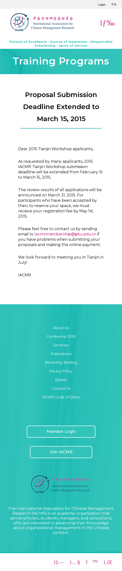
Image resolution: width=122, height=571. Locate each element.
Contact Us (61, 388)
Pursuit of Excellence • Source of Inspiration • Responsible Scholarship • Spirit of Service (61, 43)
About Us (61, 328)
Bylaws (61, 380)
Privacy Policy (61, 371)
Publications (61, 354)
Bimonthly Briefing (61, 362)
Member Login (61, 431)
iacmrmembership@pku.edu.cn (65, 234)
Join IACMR (61, 452)
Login (102, 4)
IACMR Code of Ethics (61, 397)
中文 (114, 4)
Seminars (61, 345)
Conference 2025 (61, 336)
